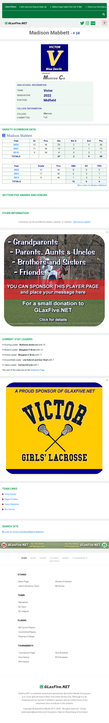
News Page (23, 581)
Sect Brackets (61, 653)
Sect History (23, 657)
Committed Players (27, 632)
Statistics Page (38, 370)
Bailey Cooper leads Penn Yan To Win (72, 7)
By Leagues (23, 611)
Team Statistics (12, 504)
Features (54, 561)
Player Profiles (11, 499)
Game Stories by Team (28, 586)
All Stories (59, 586)
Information (82, 712)
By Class (22, 607)
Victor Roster (10, 494)
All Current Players (26, 627)
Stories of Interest (63, 581)
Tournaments (80, 558)
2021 (16, 148)
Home (24, 558)
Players (54, 558)
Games (65, 558)
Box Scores (10, 509)
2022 (16, 144)
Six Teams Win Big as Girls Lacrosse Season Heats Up (29, 7)
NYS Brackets (61, 657)
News (33, 558)
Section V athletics (46, 700)
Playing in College (26, 636)
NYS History (23, 662)
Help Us (61, 712)
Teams (43, 558)
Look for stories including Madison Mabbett (23, 532)
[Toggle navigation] (104, 22)
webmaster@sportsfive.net (33, 712)
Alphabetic (23, 602)
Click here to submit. (82, 222)
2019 (16, 152)
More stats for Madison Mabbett (92, 185)
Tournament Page (26, 653)
